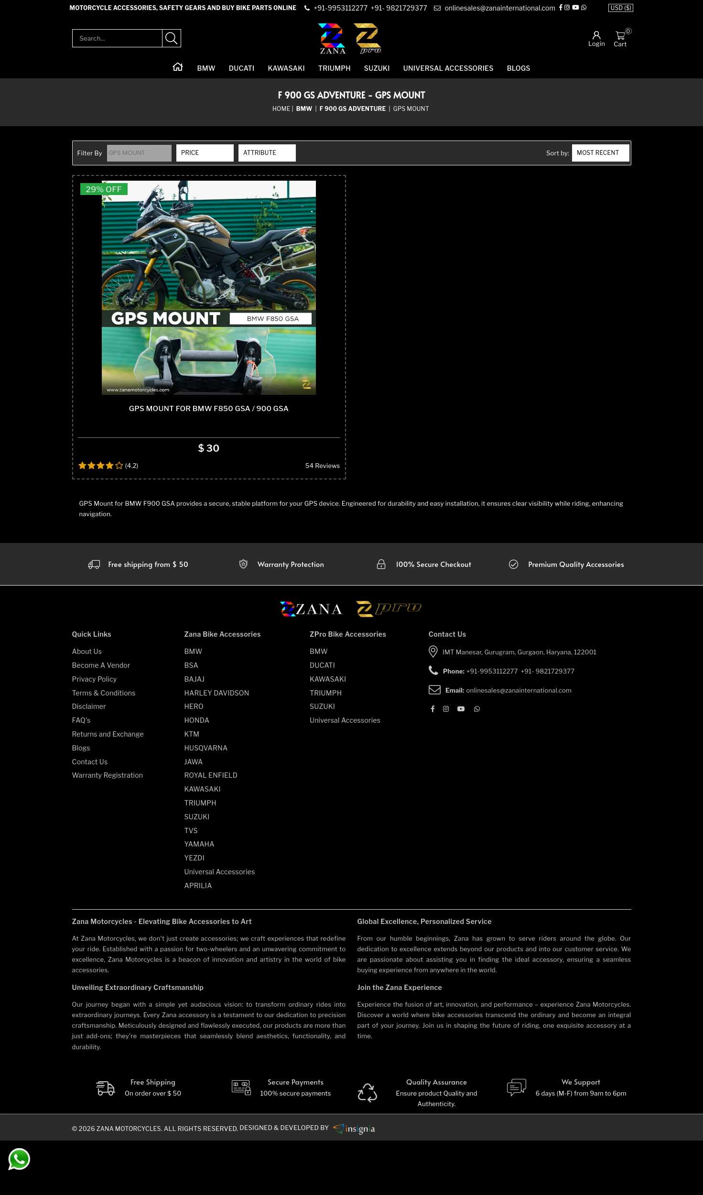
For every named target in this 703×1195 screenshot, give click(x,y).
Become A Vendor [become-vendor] (101, 720)
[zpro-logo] (367, 44)
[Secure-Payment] (280, 1142)
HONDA (197, 775)
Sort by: (557, 159)
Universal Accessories (448, 74)
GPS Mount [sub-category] (411, 114)
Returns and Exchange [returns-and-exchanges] (108, 789)
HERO (194, 761)
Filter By (90, 159)
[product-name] (209, 318)
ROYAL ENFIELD (211, 830)
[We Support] (565, 1142)
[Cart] (620, 41)
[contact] (341, 11)
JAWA (193, 816)
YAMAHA (199, 899)
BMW (206, 74)
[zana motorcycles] (315, 667)
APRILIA (198, 940)
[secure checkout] (422, 619)
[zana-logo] (331, 44)
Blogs (518, 74)
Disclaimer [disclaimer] (89, 761)
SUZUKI (377, 74)
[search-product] (171, 44)
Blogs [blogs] (81, 802)
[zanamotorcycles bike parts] (357, 1182)
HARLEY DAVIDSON (216, 747)
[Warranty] (137, 619)
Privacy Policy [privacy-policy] (94, 733)
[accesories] (565, 619)
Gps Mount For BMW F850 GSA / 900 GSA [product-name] (209, 463)
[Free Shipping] (138, 1142)
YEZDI (194, 913)
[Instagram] (567, 11)
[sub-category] (354, 115)
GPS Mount (128, 158)
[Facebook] (560, 11)
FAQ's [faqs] (81, 775)
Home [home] (281, 114)
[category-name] (305, 115)
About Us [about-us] (87, 706)
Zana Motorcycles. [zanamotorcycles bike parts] (131, 1183)
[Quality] (423, 1147)
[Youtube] (575, 11)
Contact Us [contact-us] (90, 816)
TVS (191, 885)
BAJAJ (194, 733)
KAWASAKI (286, 74)
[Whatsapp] (583, 11)
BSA (191, 720)
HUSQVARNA (206, 802)
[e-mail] (493, 11)
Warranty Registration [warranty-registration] (107, 830)
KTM (192, 789)
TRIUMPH (334, 74)
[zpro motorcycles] (388, 667)
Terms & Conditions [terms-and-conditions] (104, 747)
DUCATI (242, 74)
